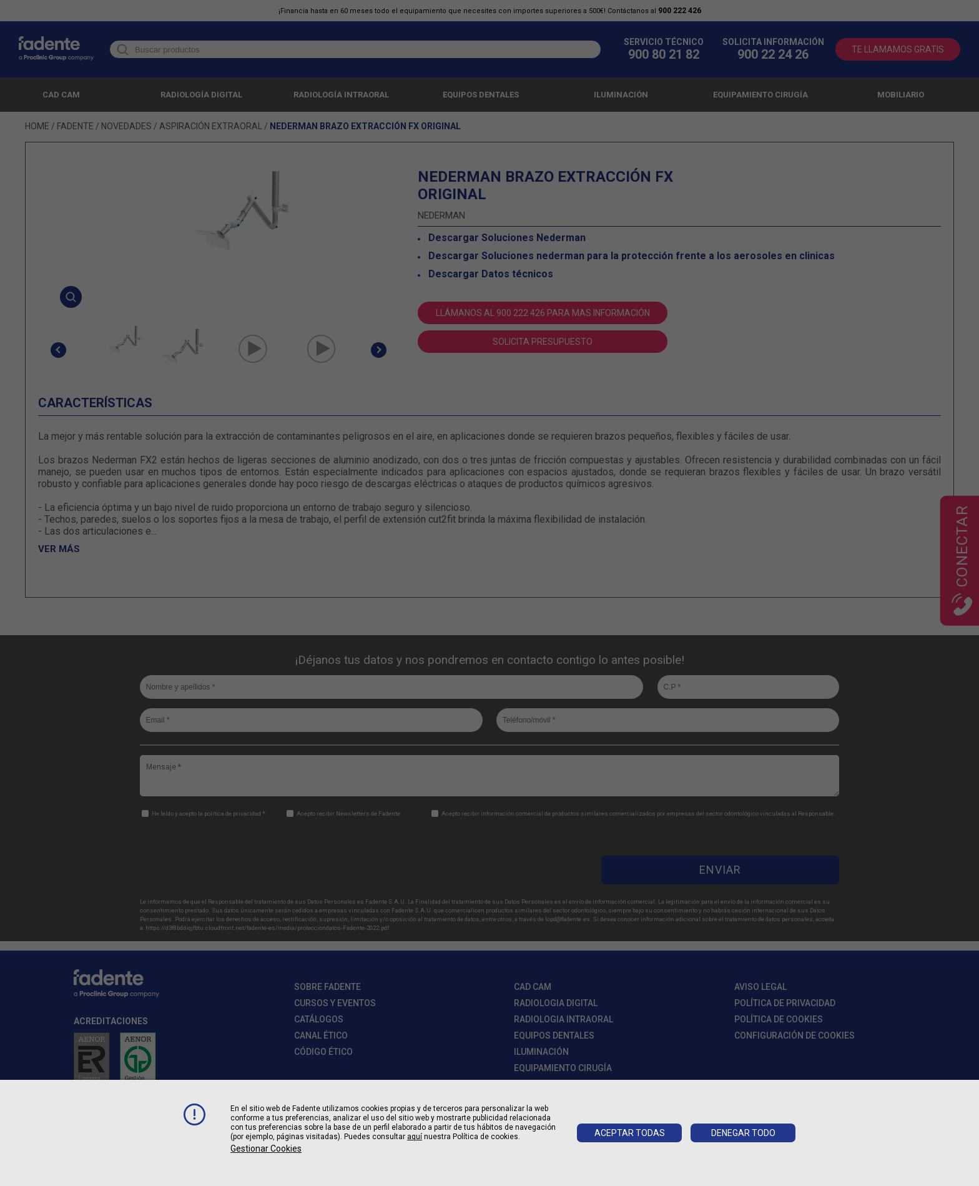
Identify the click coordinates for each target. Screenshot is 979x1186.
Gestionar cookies (266, 1149)
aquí (414, 1136)
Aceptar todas (629, 1133)
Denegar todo (743, 1133)
